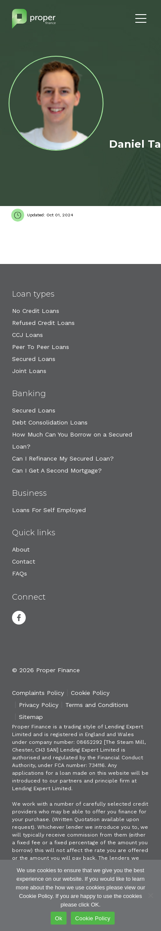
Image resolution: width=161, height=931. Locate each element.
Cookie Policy (90, 692)
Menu (141, 18)
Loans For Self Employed (49, 509)
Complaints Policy (38, 692)
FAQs (19, 573)
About (21, 549)
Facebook (19, 618)
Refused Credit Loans (43, 322)
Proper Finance (34, 19)
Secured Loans (33, 358)
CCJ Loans (27, 334)
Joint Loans (29, 370)
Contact (23, 561)
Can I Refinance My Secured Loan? (63, 458)
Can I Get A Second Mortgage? (57, 470)
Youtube (41, 618)
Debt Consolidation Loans (50, 422)
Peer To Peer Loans (40, 346)
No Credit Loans (35, 310)
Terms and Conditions (96, 704)
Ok (58, 918)
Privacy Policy (38, 704)
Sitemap (31, 716)
